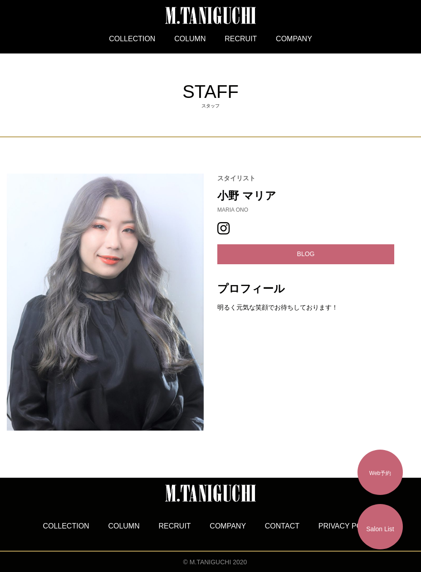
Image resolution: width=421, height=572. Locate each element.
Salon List (380, 529)
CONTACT (282, 526)
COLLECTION (132, 39)
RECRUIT (241, 39)
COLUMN (190, 39)
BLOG (306, 253)
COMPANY (294, 39)
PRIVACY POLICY (348, 526)
